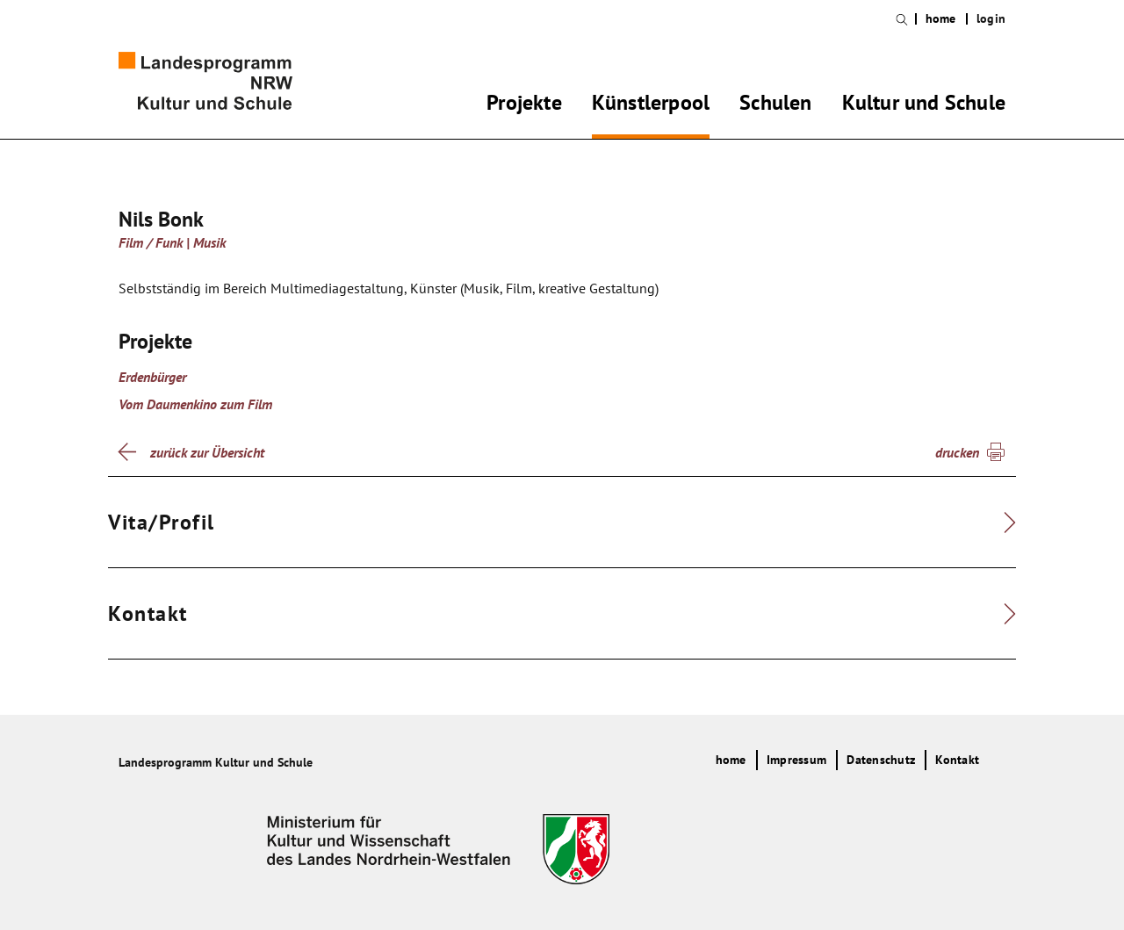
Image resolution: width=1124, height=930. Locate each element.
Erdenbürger (152, 377)
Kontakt (957, 760)
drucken (957, 452)
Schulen (775, 105)
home (941, 19)
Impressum (796, 760)
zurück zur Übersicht (207, 452)
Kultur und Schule (923, 105)
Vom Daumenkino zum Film (195, 404)
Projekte (524, 105)
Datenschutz (881, 760)
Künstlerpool (651, 105)
